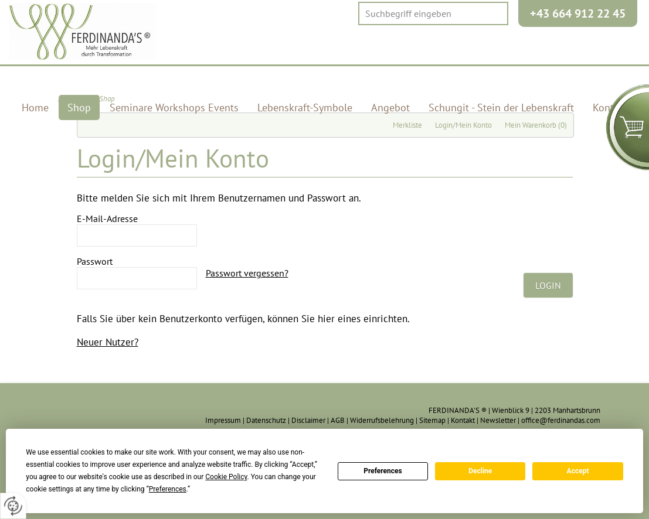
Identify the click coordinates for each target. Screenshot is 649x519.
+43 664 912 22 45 (578, 13)
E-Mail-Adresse (107, 218)
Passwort (95, 261)
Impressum (223, 420)
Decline (480, 471)
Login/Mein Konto (463, 125)
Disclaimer (308, 420)
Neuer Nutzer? (107, 342)
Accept (578, 471)
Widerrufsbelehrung (382, 420)
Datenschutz (266, 420)
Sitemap (432, 420)
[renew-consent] (13, 506)
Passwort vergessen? (247, 273)
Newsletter (498, 420)
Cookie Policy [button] (226, 477)
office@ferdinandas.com (560, 420)
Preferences (382, 471)
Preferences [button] (167, 489)
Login (548, 285)
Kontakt (463, 420)
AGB (338, 420)
